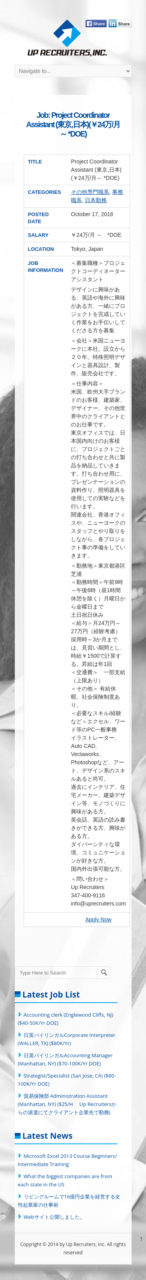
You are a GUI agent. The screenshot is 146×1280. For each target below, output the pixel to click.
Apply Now (98, 919)
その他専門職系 (90, 192)
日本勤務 (96, 200)
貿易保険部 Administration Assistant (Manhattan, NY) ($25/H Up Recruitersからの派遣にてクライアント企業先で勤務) (67, 1104)
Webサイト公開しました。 (54, 1216)
